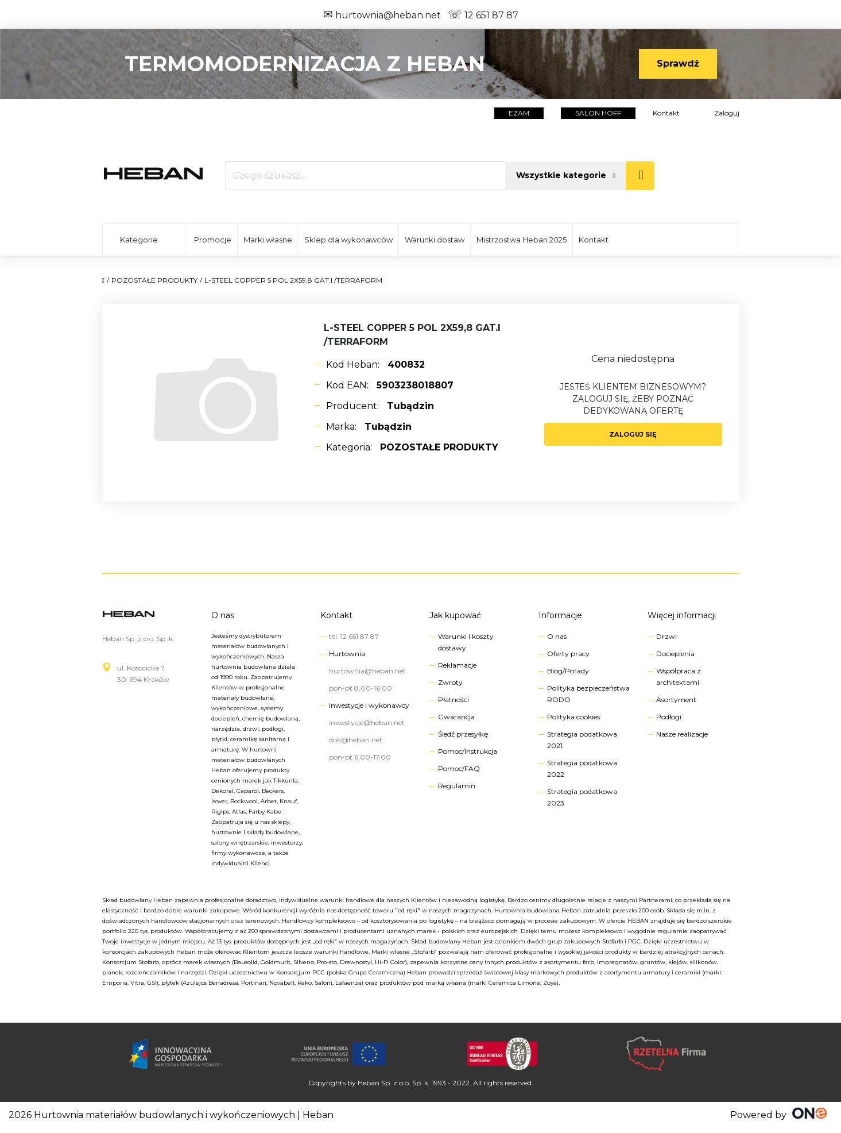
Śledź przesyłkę (463, 734)
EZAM (519, 113)
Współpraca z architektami (678, 676)
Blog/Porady (568, 670)
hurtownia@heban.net (382, 15)
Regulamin (456, 785)
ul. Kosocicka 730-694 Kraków (143, 674)
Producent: (380, 405)
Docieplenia (675, 653)
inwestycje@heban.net (367, 722)
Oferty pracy (568, 653)
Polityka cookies (573, 716)
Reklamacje (457, 665)
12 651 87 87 (483, 15)
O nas (222, 615)
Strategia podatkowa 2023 (582, 797)
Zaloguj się (633, 434)
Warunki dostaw (434, 239)
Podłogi (668, 716)
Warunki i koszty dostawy (466, 642)
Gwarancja (456, 716)
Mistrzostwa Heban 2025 (521, 239)
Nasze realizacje (682, 734)
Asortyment (676, 699)
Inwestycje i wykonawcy (369, 705)
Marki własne (267, 239)
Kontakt (666, 113)
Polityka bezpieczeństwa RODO (588, 694)
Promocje (212, 239)
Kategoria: (412, 447)
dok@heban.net (355, 739)
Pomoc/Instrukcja (467, 751)
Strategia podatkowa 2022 (582, 768)
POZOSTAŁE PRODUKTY (154, 280)
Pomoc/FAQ (459, 768)
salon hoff (598, 113)
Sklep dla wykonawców (348, 239)
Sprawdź (678, 63)
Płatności (453, 699)
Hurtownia (347, 653)
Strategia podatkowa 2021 (582, 740)
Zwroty (450, 682)
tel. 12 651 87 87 (354, 636)
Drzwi (666, 636)
